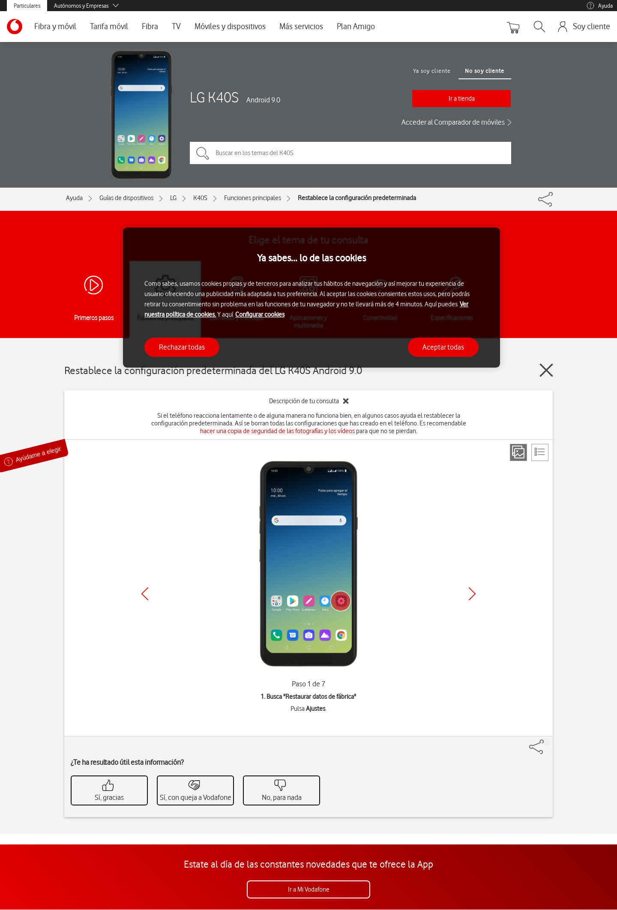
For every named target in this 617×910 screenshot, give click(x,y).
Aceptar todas (443, 347)
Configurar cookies (260, 314)
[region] (311, 298)
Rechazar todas (182, 347)
